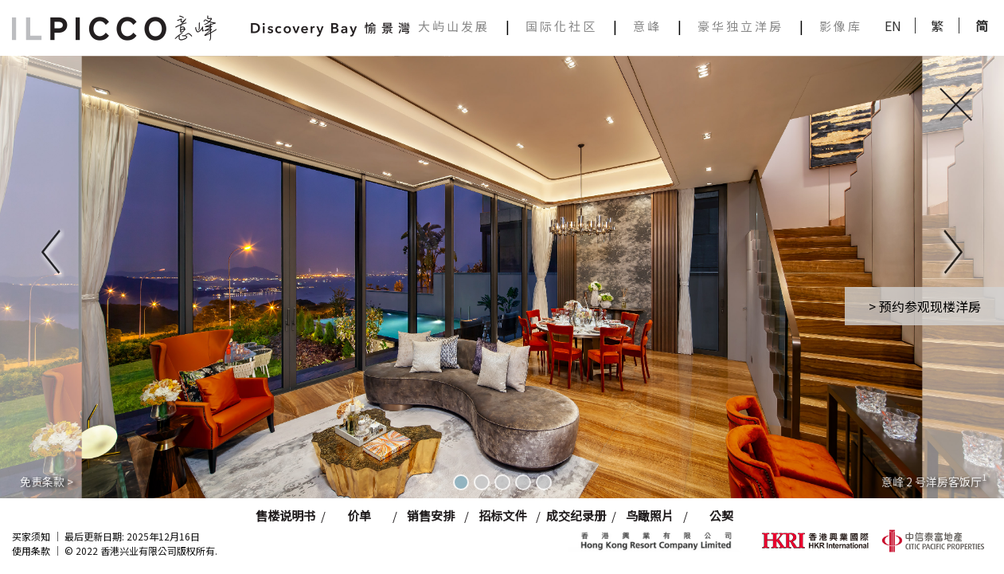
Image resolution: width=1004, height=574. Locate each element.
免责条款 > (46, 481)
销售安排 (431, 515)
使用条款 (31, 550)
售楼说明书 (285, 515)
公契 (721, 515)
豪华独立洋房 (740, 26)
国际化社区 (561, 26)
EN (893, 25)
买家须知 (31, 536)
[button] (50, 255)
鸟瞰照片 (650, 515)
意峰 (647, 26)
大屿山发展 (454, 26)
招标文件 (502, 515)
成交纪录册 (576, 515)
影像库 (840, 26)
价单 (359, 515)
